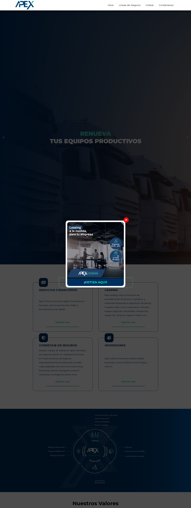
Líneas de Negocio (130, 5)
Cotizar (150, 5)
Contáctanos (166, 5)
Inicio (111, 5)
